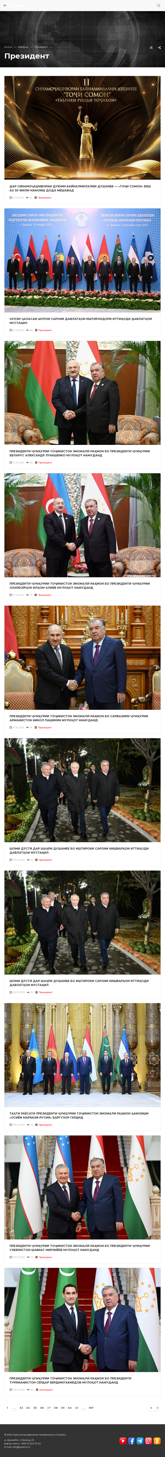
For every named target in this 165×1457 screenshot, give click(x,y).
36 (42, 1407)
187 (91, 1407)
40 (70, 1407)
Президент (45, 197)
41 (76, 1407)
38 (56, 1407)
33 (21, 1407)
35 (35, 1407)
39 (63, 1407)
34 (28, 1407)
